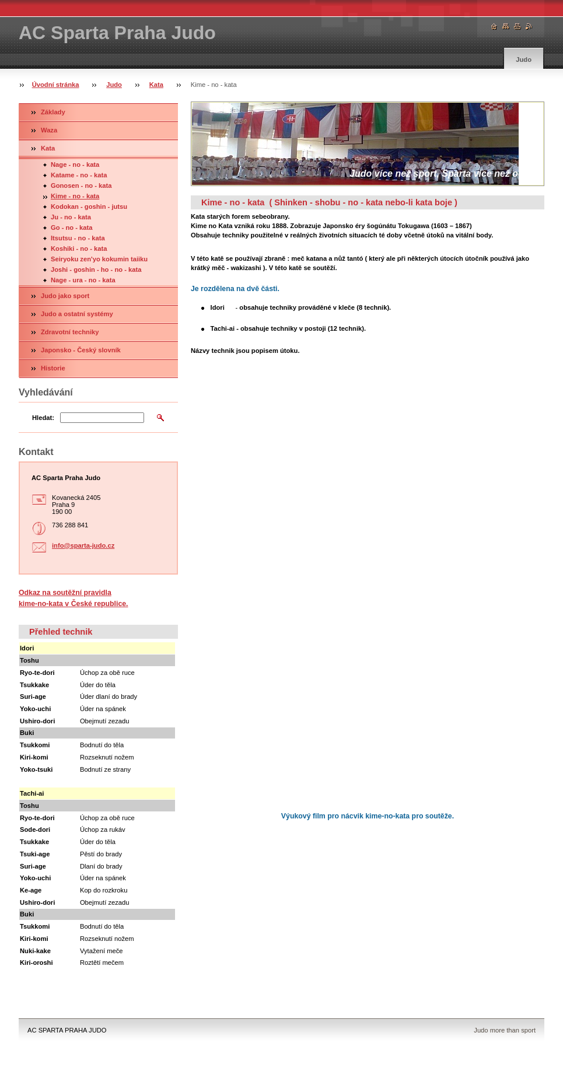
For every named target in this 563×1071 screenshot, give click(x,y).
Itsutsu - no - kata (78, 238)
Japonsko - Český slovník (81, 350)
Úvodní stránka (55, 84)
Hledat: (43, 417)
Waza (49, 130)
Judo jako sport (65, 295)
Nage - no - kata (75, 164)
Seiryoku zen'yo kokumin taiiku (99, 259)
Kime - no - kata (75, 196)
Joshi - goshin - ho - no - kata (96, 269)
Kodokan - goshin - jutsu (89, 206)
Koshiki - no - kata (79, 248)
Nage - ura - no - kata (83, 280)
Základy (53, 112)
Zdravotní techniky (70, 331)
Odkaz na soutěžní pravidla (65, 593)
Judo (523, 59)
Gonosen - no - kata (81, 185)
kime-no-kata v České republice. (73, 604)
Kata (156, 84)
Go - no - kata (71, 227)
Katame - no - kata (79, 175)
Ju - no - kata (71, 217)
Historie (53, 368)
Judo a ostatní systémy (77, 313)
